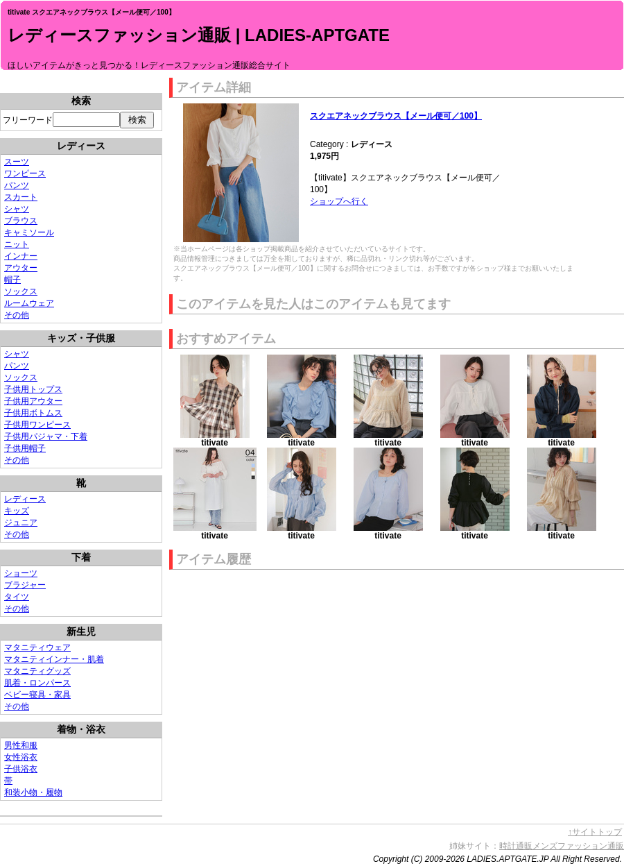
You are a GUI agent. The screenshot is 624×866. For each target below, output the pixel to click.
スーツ (16, 162)
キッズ (16, 511)
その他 (16, 315)
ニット (16, 244)
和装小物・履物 (33, 792)
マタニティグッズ (37, 671)
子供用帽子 (25, 448)
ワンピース (25, 173)
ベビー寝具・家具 (37, 694)
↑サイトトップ (595, 832)
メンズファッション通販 (578, 846)
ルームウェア (29, 303)
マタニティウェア (37, 647)
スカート (20, 197)
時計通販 (515, 846)
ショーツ (20, 573)
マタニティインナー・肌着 (54, 659)
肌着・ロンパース (37, 683)
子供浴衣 (20, 769)
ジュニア (20, 522)
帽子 (12, 280)
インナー (20, 256)
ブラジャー (25, 585)
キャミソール (29, 232)
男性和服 (20, 745)
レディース (25, 499)
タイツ (16, 597)
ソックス (20, 291)
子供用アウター (33, 401)
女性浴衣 (20, 757)
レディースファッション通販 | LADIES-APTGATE (199, 35)
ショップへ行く (339, 201)
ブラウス (20, 221)
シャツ (16, 209)
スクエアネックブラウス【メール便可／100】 (396, 116)
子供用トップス (33, 389)
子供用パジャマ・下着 (45, 436)
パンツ (16, 185)
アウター (20, 268)
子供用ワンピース (37, 425)
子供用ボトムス (33, 413)
